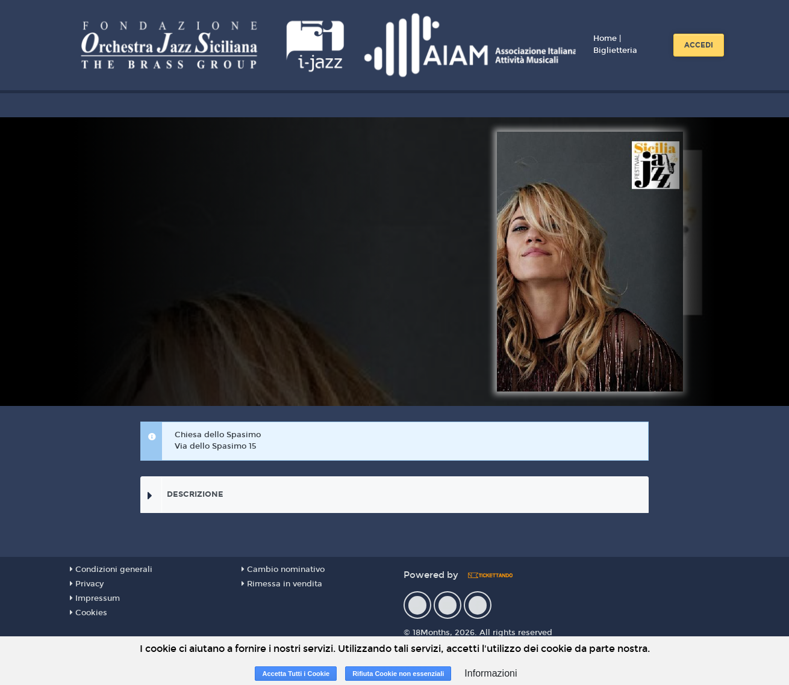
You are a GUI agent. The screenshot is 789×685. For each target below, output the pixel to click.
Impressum (95, 598)
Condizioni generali (111, 569)
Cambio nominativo (283, 569)
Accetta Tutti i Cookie (295, 673)
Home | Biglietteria (615, 44)
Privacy (87, 584)
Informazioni (490, 673)
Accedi (698, 45)
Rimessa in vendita (282, 584)
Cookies (88, 613)
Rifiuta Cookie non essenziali (398, 673)
